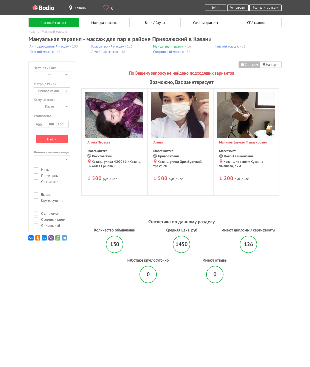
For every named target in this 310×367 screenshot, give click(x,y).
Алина (158, 142)
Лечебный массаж (105, 51)
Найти (51, 139)
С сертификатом (53, 219)
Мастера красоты (104, 22)
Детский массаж (41, 51)
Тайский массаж (227, 46)
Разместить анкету (265, 7)
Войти (215, 7)
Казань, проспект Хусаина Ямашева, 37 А (241, 163)
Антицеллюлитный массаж (49, 46)
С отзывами (49, 181)
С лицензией (50, 225)
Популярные (50, 175)
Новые (46, 169)
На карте (271, 64)
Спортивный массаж (168, 51)
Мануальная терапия (168, 46)
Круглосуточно (52, 200)
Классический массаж (107, 46)
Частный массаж (53, 22)
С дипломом (50, 213)
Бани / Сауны (155, 22)
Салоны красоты (205, 22)
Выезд (46, 194)
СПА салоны (256, 22)
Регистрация (238, 7)
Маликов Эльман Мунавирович (243, 142)
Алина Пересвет (99, 142)
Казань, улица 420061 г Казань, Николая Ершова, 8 (114, 163)
